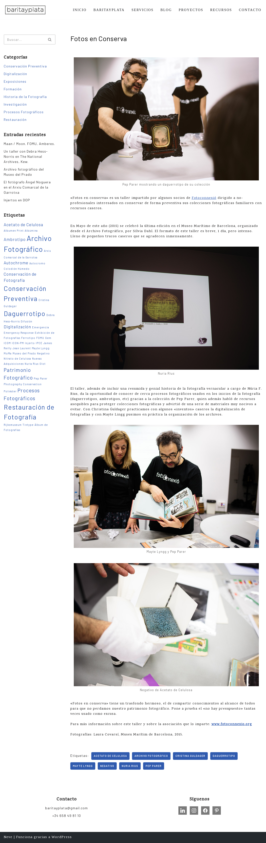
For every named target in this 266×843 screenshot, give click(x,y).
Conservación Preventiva (25, 66)
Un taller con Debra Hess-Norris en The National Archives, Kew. (26, 156)
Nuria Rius (130, 765)
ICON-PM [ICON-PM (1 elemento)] (18, 343)
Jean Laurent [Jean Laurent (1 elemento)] (22, 348)
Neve (8, 837)
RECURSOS (221, 10)
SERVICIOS (142, 10)
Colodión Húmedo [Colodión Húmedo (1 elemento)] (17, 268)
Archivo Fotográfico (151, 755)
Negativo (107, 765)
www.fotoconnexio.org (231, 724)
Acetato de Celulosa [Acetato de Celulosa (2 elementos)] (23, 224)
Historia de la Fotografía (25, 97)
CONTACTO (250, 10)
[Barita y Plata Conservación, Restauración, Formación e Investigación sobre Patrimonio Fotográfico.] (25, 9)
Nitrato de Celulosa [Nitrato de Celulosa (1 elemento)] (17, 358)
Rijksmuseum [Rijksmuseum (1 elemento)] (13, 424)
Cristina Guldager (190, 755)
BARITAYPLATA (109, 10)
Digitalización (15, 74)
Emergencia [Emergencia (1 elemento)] (40, 327)
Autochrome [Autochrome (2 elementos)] (16, 262)
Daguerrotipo (224, 755)
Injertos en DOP (17, 200)
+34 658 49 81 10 (66, 815)
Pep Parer (154, 765)
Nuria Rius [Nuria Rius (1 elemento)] (31, 363)
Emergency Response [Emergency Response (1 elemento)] (19, 332)
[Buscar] (24, 39)
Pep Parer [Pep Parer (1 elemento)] (40, 378)
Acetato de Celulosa (110, 755)
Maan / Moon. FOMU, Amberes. (29, 144)
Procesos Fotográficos (24, 112)
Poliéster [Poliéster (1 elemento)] (10, 391)
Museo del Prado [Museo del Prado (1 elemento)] (24, 353)
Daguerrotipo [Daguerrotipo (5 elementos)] (24, 313)
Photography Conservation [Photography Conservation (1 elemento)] (23, 384)
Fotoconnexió (204, 198)
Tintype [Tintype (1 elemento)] (28, 424)
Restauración (15, 119)
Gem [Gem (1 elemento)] (48, 337)
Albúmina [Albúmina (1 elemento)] (31, 230)
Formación (13, 89)
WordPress (62, 837)
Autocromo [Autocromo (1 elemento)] (37, 263)
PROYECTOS (191, 10)
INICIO (80, 10)
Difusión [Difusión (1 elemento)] (26, 321)
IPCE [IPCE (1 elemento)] (39, 343)
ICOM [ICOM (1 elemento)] (7, 343)
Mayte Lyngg (83, 765)
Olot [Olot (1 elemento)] (42, 363)
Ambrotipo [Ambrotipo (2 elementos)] (15, 239)
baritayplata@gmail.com (66, 808)
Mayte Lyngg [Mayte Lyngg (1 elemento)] (41, 348)
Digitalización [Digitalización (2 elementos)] (17, 326)
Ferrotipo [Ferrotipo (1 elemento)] (28, 337)
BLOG (166, 10)
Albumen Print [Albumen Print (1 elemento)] (14, 230)
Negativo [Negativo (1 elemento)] (43, 353)
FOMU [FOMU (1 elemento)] (40, 337)
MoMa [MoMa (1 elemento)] (8, 353)
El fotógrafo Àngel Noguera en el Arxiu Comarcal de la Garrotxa (27, 187)
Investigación (15, 104)
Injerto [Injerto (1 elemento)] (30, 343)
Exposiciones (15, 81)
